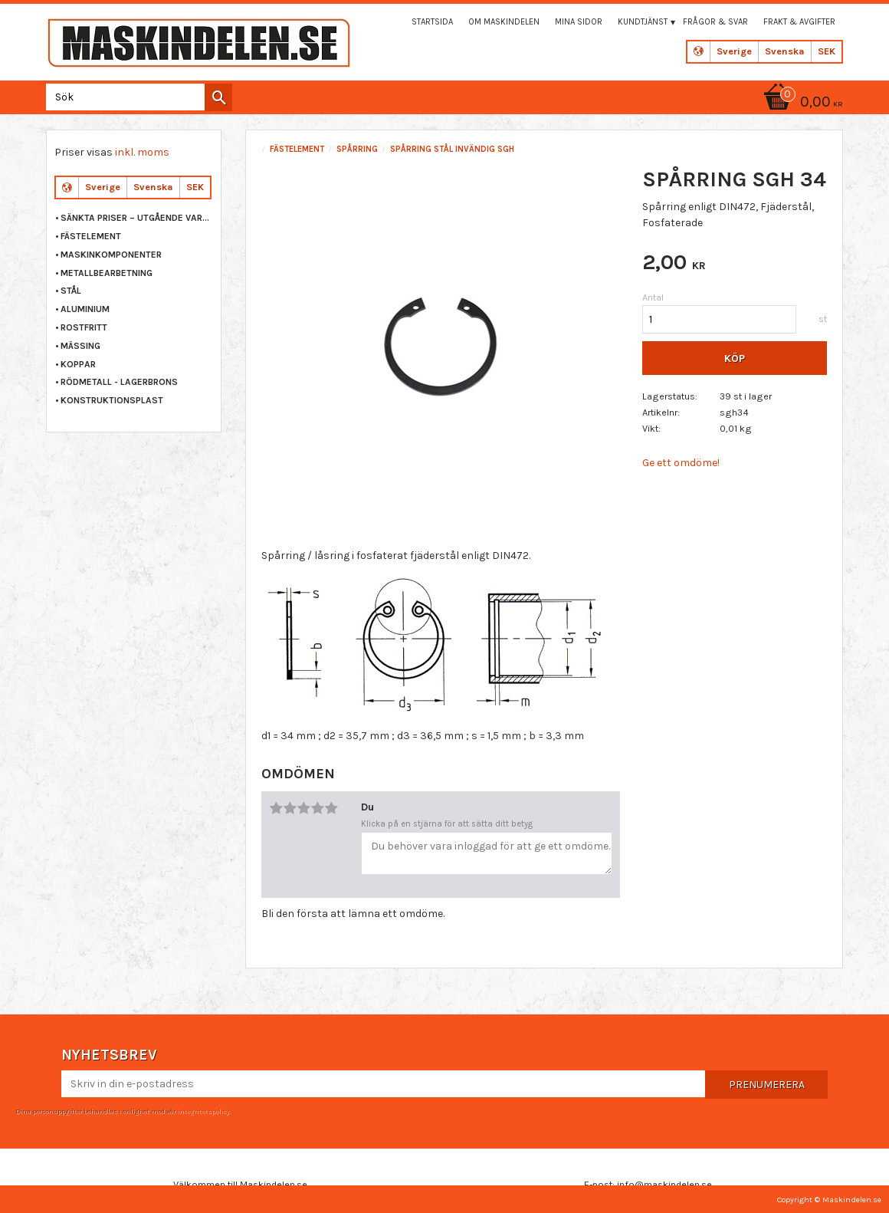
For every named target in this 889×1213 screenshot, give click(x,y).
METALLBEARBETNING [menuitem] (107, 273)
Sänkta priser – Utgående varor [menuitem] (137, 217)
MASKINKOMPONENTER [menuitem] (111, 254)
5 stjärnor (331, 808)
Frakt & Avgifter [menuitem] (799, 22)
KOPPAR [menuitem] (78, 364)
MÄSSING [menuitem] (80, 345)
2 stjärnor (290, 808)
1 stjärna (276, 808)
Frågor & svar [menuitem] (715, 22)
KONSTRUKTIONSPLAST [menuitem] (112, 400)
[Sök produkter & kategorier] (136, 97)
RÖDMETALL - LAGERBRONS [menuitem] (119, 381)
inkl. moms (142, 152)
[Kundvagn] (801, 103)
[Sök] (218, 97)
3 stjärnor (303, 808)
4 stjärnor (317, 808)
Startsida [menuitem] (432, 22)
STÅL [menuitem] (71, 290)
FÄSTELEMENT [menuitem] (91, 236)
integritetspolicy (203, 1111)
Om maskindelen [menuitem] (504, 22)
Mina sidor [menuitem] (578, 22)
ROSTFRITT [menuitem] (84, 327)
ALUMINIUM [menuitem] (85, 309)
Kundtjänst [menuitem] (643, 22)
